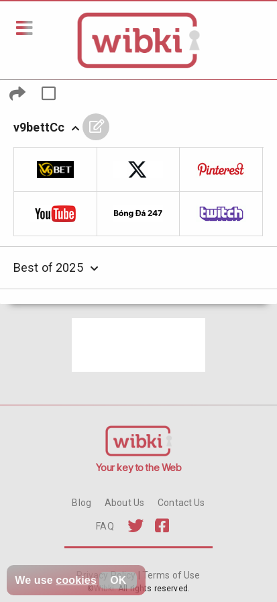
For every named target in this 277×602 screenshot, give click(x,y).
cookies (76, 580)
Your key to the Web (139, 467)
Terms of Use (170, 575)
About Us (124, 502)
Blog (81, 502)
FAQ (104, 526)
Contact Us (181, 502)
